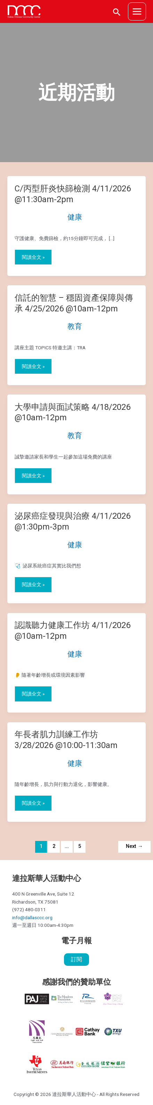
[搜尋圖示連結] (117, 12)
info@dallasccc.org (32, 917)
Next (134, 846)
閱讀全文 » (33, 257)
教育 (74, 326)
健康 (74, 217)
